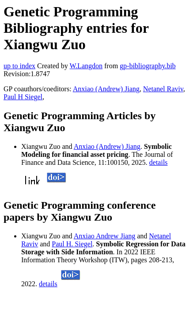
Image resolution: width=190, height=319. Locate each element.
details (158, 162)
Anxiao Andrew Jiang (105, 236)
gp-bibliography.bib (148, 66)
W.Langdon (86, 66)
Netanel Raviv (163, 89)
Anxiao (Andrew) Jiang (106, 89)
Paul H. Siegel (72, 244)
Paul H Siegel (23, 97)
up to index (19, 66)
